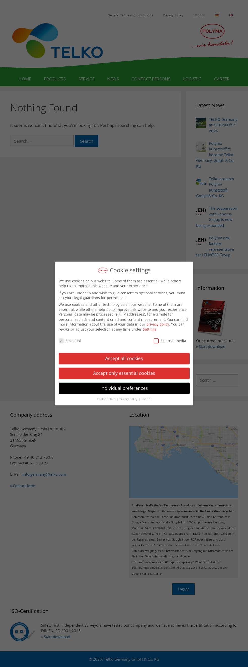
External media (170, 337)
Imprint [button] (146, 396)
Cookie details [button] (106, 396)
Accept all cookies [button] (124, 356)
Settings (149, 326)
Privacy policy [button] (128, 396)
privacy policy (157, 321)
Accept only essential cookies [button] (124, 370)
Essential (70, 337)
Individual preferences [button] (124, 385)
